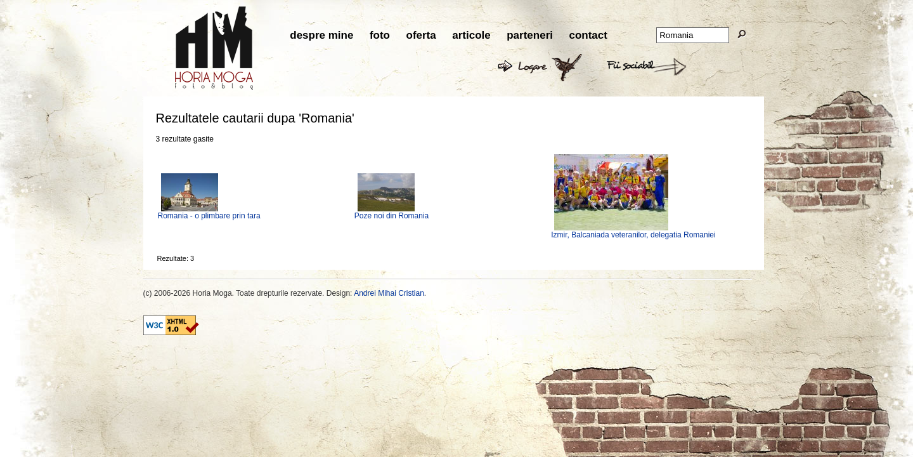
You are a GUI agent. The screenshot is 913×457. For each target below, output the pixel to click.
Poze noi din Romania (391, 215)
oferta (421, 35)
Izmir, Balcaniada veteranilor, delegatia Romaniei (633, 234)
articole (471, 35)
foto (380, 35)
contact (588, 35)
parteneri (530, 35)
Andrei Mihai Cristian (389, 293)
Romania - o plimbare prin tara (209, 215)
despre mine (321, 35)
